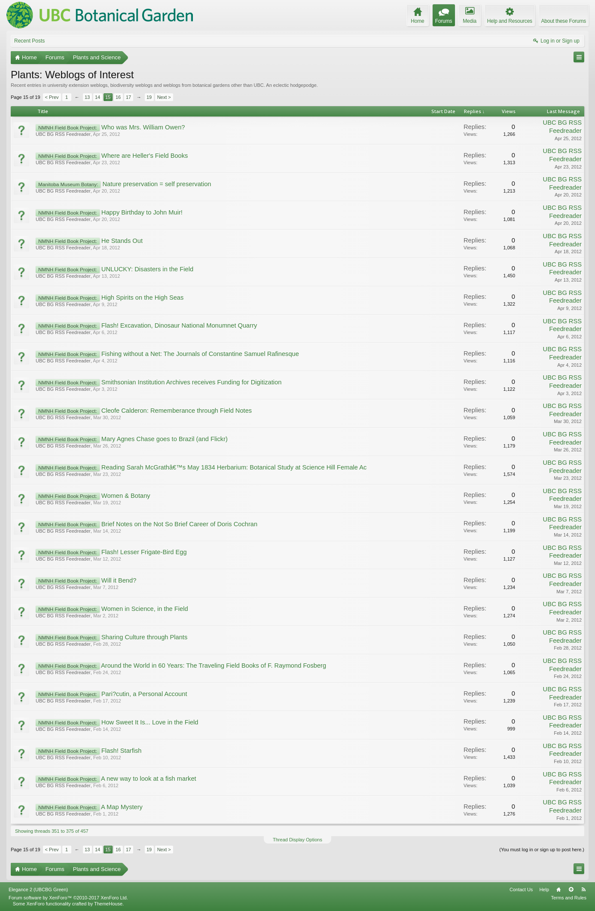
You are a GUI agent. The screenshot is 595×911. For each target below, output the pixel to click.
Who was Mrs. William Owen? (143, 127)
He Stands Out (122, 240)
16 (118, 97)
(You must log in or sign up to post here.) (541, 849)
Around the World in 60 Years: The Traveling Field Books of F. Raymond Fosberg (213, 665)
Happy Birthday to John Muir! (142, 212)
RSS (583, 889)
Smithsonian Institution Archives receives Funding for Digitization (191, 382)
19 (149, 97)
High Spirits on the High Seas (142, 297)
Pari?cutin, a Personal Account (144, 693)
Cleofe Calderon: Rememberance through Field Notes (176, 410)
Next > (164, 97)
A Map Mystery (122, 807)
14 (97, 97)
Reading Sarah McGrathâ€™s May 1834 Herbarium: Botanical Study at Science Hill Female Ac (233, 467)
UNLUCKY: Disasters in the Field (147, 269)
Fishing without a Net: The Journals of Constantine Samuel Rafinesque (200, 353)
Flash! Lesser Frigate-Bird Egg (144, 552)
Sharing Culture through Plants (144, 637)
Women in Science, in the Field (144, 608)
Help (544, 889)
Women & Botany (125, 495)
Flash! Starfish (121, 750)
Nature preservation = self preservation (156, 184)
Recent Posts (29, 41)
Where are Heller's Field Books (144, 155)
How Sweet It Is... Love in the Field (149, 722)
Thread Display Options (297, 839)
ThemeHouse (108, 903)
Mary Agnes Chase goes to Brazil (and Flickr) (164, 439)
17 (128, 97)
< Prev (52, 97)
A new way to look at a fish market (148, 778)
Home (558, 889)
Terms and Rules (568, 897)
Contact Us (521, 889)
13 (87, 97)
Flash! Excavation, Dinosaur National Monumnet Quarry (179, 325)
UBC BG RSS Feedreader (63, 134)
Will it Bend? (118, 580)
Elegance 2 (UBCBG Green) (38, 889)
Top (571, 889)
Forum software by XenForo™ (68, 897)
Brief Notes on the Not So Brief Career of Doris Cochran (179, 524)
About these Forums (563, 21)
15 (107, 97)
